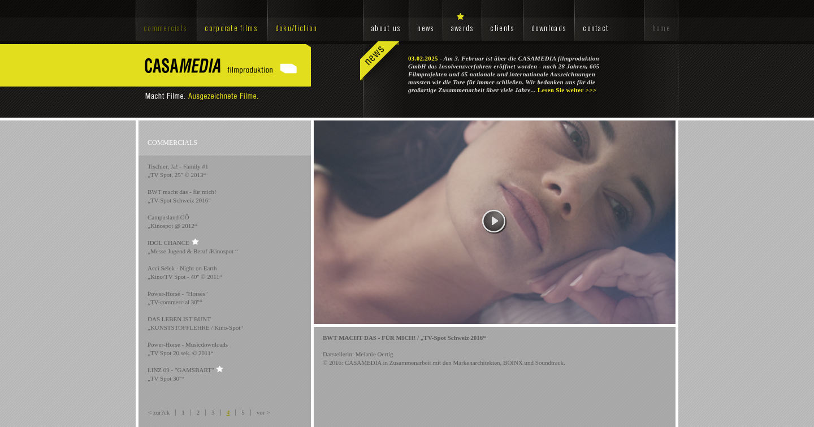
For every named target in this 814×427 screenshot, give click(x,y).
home (661, 27)
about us (385, 27)
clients (502, 27)
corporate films (231, 27)
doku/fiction (296, 27)
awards (462, 27)
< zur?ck (159, 412)
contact (596, 27)
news (425, 27)
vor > (263, 412)
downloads (548, 27)
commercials (165, 27)
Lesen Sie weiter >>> (567, 90)
